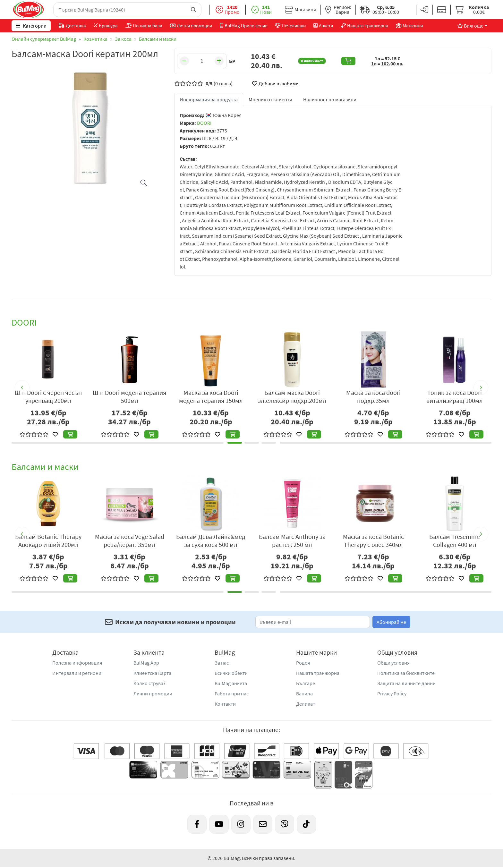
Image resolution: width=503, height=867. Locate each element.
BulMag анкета (231, 683)
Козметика (95, 39)
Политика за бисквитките (406, 673)
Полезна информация (77, 662)
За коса (123, 39)
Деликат (305, 704)
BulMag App (146, 662)
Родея (303, 662)
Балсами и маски (157, 39)
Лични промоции (152, 693)
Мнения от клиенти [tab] (270, 99)
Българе (305, 683)
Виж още (470, 25)
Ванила (304, 693)
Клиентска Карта (152, 673)
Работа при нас (232, 693)
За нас (222, 662)
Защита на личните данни (406, 683)
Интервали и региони (76, 673)
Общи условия (393, 662)
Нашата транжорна (317, 673)
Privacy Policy (391, 693)
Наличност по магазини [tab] (329, 99)
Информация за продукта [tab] (209, 99)
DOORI (204, 123)
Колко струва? (149, 683)
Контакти (225, 704)
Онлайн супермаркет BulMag (44, 39)
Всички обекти (231, 673)
